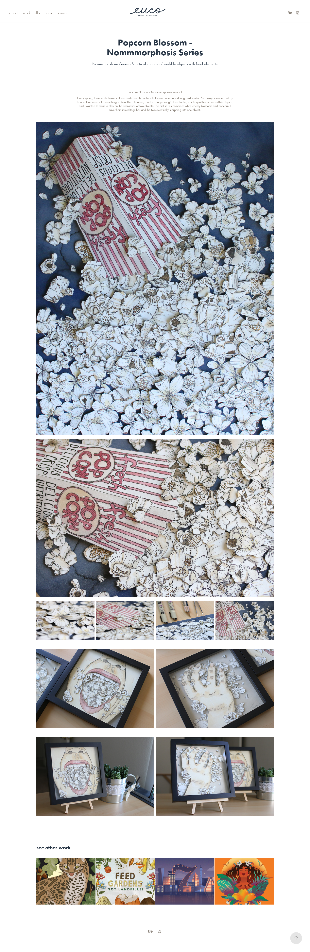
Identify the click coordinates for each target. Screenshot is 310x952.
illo (37, 12)
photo (48, 12)
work (26, 12)
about (13, 12)
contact (63, 12)
